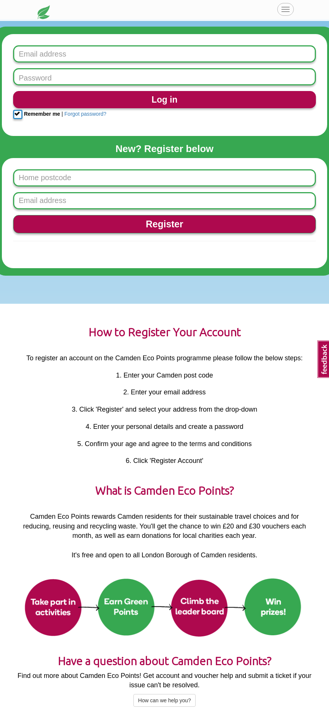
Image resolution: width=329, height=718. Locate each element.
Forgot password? (85, 114)
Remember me (36, 114)
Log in (165, 99)
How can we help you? (164, 700)
